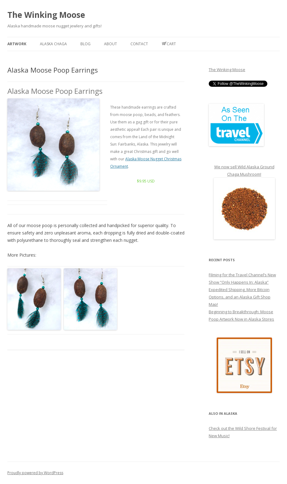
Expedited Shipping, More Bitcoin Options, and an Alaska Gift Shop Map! (239, 297)
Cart (168, 43)
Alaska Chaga (53, 43)
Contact (139, 43)
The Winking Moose (46, 14)
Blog (85, 43)
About (110, 43)
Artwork (16, 43)
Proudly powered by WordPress (35, 472)
